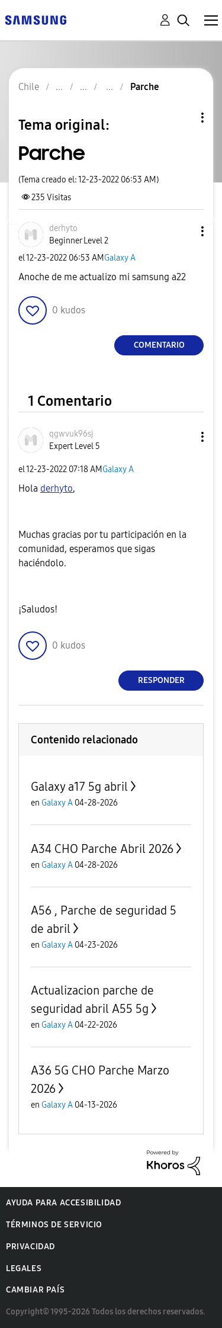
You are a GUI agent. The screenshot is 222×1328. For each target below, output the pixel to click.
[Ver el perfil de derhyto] (63, 228)
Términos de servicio (54, 1225)
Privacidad (30, 1247)
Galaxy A (120, 258)
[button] (183, 231)
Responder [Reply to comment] (161, 680)
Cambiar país (35, 1290)
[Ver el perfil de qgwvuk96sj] (71, 434)
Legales (23, 1268)
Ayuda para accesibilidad (63, 1203)
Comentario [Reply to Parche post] (159, 345)
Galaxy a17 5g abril (79, 787)
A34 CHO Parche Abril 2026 (102, 849)
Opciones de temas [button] (182, 117)
